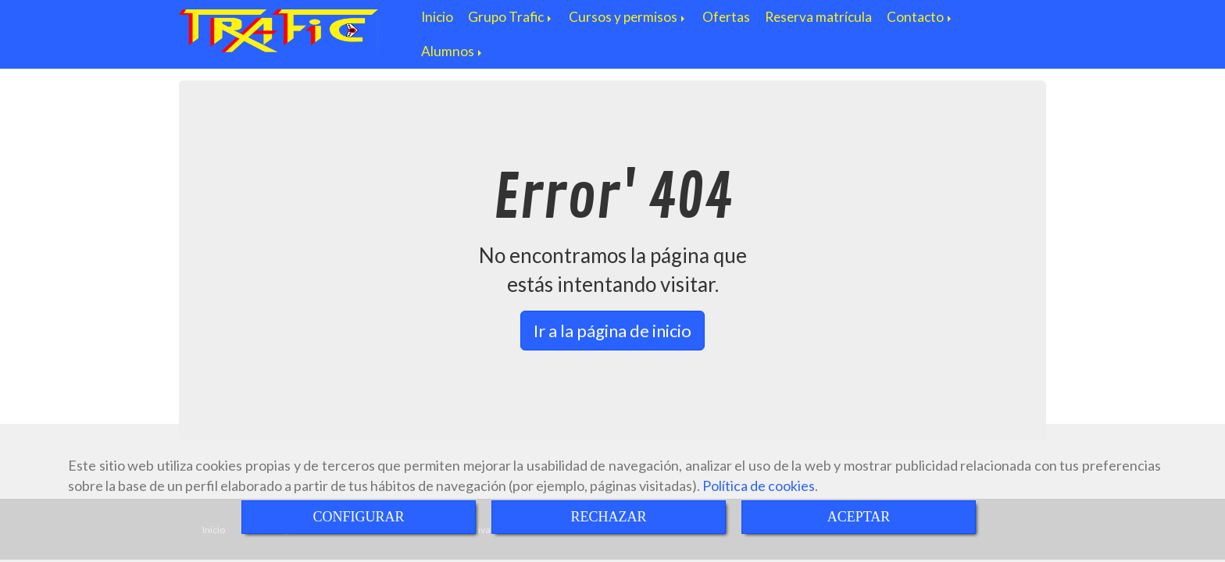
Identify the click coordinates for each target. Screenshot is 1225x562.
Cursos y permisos (628, 17)
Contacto (920, 17)
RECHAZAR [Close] (608, 517)
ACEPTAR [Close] (859, 517)
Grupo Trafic (511, 17)
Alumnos (452, 51)
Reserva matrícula (818, 17)
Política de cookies (758, 485)
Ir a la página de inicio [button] (612, 330)
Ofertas (726, 17)
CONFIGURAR (358, 517)
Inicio (437, 17)
